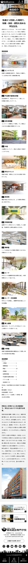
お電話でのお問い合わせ (14, 541)
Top (3, 17)
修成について (8, 17)
